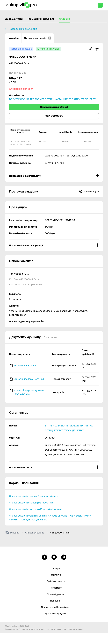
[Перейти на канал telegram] (63, 556)
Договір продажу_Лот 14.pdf (29, 379)
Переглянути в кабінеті (54, 107)
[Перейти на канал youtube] (54, 556)
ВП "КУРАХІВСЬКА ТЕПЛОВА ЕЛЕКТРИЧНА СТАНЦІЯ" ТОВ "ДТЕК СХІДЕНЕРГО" (52, 99)
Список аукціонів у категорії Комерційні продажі (35, 509)
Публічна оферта (55, 581)
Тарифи (55, 568)
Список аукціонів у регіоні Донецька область (33, 496)
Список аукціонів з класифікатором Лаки (31, 502)
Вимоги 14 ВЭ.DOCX (25, 365)
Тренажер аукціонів (55, 613)
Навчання (55, 600)
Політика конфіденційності (55, 607)
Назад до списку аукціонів (23, 28)
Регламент (56, 587)
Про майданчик (55, 594)
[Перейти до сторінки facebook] (44, 556)
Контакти (55, 574)
